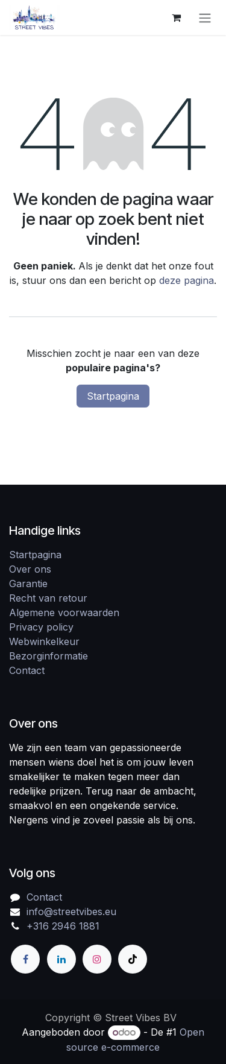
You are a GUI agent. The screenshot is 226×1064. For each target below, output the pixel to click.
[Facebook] (25, 959)
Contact (27, 670)
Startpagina (113, 396)
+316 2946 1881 (63, 926)
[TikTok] (132, 959)
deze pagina (186, 280)
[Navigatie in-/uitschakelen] (205, 17)
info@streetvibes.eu (71, 911)
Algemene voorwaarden (64, 612)
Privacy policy (41, 627)
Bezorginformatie (48, 656)
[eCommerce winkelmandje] (176, 17)
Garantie (28, 584)
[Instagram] (97, 959)
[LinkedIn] (61, 959)
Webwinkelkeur (44, 641)
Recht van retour (48, 598)
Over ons (30, 569)
